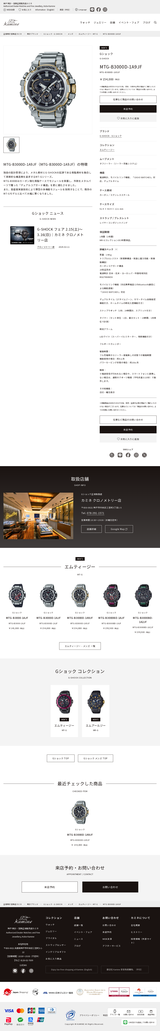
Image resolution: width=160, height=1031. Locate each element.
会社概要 (135, 925)
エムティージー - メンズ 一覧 (80, 646)
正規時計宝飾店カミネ (12, 34)
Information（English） (45, 9)
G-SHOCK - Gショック (111, 135)
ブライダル (51, 938)
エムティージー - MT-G (88, 34)
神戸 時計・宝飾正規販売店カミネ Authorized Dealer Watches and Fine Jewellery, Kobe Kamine (23, 932)
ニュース (78, 938)
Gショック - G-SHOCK (53, 34)
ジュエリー (100, 22)
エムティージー (107, 149)
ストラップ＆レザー (56, 944)
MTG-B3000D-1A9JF (112, 34)
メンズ (70, 34)
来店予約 (128, 108)
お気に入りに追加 (128, 118)
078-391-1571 (95, 513)
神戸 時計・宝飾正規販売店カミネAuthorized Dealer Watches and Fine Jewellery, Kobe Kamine (29, 4)
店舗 (112, 22)
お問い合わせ (110, 887)
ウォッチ (85, 22)
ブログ (147, 22)
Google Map (118, 529)
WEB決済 (9, 9)
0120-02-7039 (26, 960)
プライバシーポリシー (90, 1015)
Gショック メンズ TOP (96, 758)
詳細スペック (109, 249)
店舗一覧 (78, 925)
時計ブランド (32, 34)
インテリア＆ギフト (56, 951)
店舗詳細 (91, 529)
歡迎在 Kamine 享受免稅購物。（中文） (125, 969)
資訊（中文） (65, 9)
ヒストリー (136, 932)
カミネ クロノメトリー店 (101, 500)
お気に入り (25, 9)
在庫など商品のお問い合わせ (128, 99)
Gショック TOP (60, 758)
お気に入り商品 (54, 958)
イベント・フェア (129, 22)
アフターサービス (111, 945)
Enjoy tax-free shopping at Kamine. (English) (71, 969)
